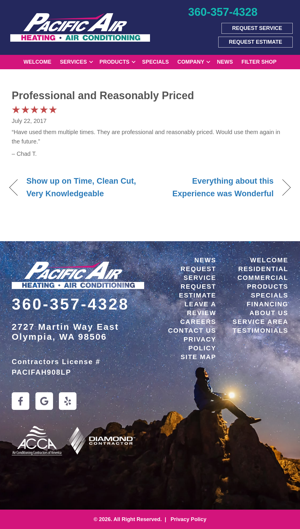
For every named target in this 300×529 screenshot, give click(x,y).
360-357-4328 (70, 304)
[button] (91, 62)
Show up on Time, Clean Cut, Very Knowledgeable (81, 187)
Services (73, 62)
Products (114, 62)
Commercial (262, 277)
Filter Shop (259, 62)
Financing (267, 304)
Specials (155, 62)
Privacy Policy (187, 519)
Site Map (199, 357)
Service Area (260, 321)
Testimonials (260, 330)
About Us (269, 313)
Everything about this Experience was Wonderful (216, 187)
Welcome (37, 62)
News (225, 62)
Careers (198, 321)
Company (191, 62)
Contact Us (192, 330)
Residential (263, 269)
